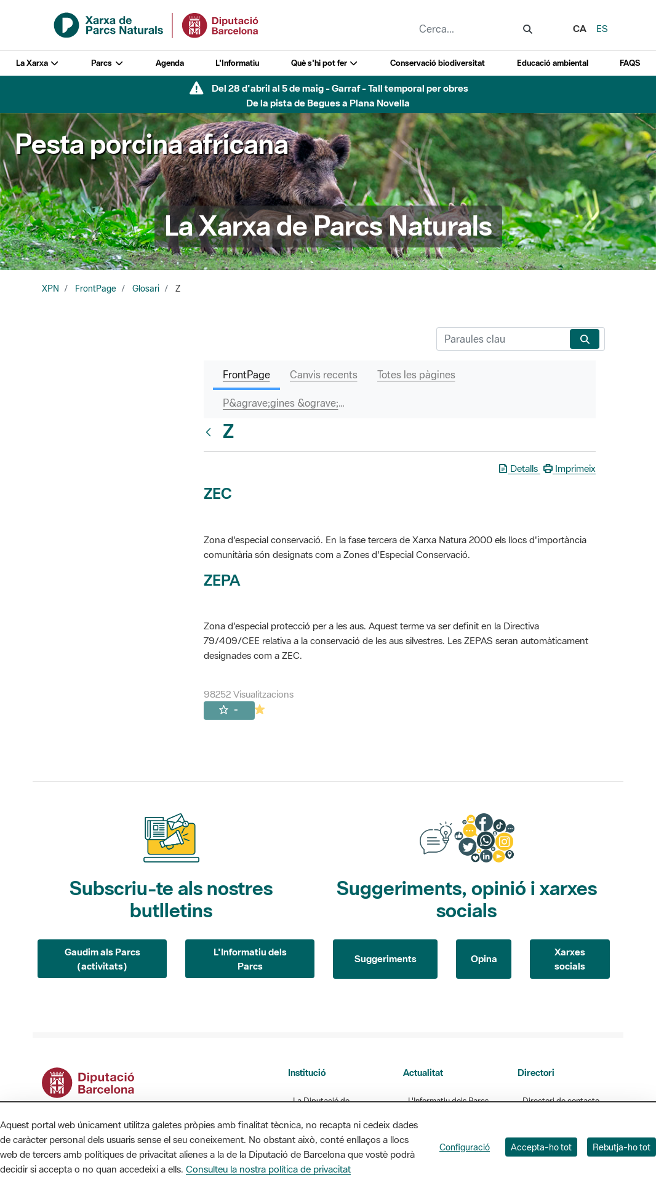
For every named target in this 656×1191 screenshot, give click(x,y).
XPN (50, 288)
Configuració (464, 1147)
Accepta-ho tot (541, 1147)
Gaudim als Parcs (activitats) (102, 959)
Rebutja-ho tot (621, 1147)
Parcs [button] (107, 63)
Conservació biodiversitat (437, 63)
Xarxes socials (569, 959)
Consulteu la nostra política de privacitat (268, 1169)
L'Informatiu (237, 63)
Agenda (170, 63)
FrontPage (95, 288)
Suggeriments (385, 958)
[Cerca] (500, 339)
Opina (484, 958)
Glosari (145, 288)
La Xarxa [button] (38, 63)
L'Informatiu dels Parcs (250, 959)
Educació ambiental (552, 63)
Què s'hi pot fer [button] (325, 63)
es (602, 28)
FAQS (630, 63)
